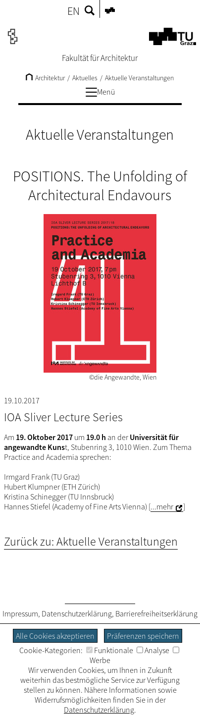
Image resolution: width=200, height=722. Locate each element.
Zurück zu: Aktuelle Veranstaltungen (91, 541)
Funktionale (109, 650)
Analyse (153, 650)
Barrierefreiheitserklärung (156, 613)
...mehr (161, 506)
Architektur (45, 77)
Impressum (20, 613)
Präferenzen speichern (143, 636)
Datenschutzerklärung (77, 613)
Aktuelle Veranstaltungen (139, 77)
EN (73, 11)
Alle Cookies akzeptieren (55, 636)
